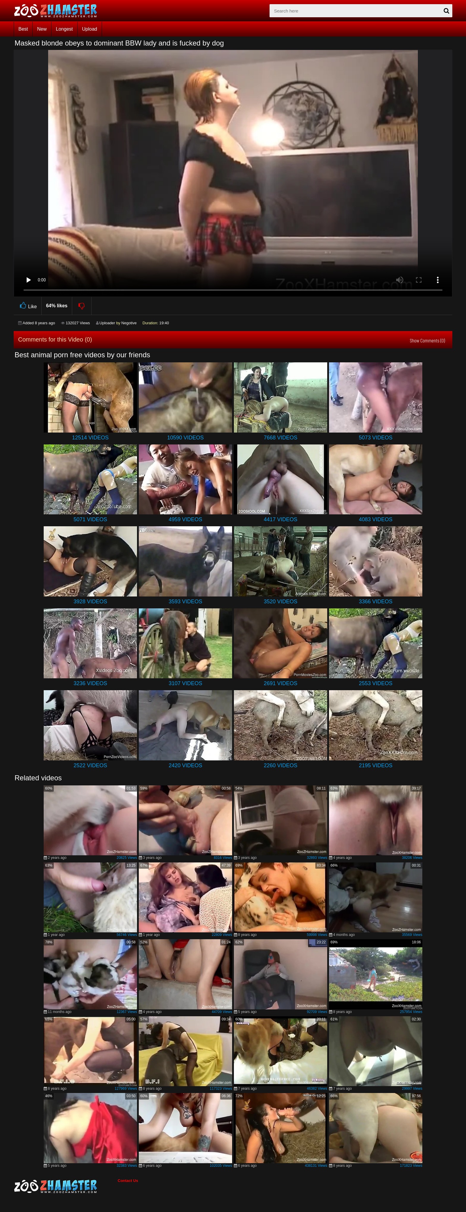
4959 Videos (185, 519)
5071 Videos (90, 519)
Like (27, 306)
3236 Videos (90, 683)
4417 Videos (280, 519)
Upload (89, 29)
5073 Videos (375, 438)
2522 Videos (90, 765)
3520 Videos (280, 602)
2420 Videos (185, 765)
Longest (64, 29)
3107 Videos (185, 683)
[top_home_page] (58, 11)
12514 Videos (90, 438)
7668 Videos (280, 438)
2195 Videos (375, 765)
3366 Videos (375, 602)
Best (23, 29)
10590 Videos (185, 438)
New (42, 29)
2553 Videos (375, 683)
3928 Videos (90, 602)
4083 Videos (375, 519)
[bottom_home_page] (66, 1186)
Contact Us (128, 1180)
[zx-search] (361, 10)
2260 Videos (280, 765)
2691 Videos (280, 683)
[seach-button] (446, 10)
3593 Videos (185, 602)
